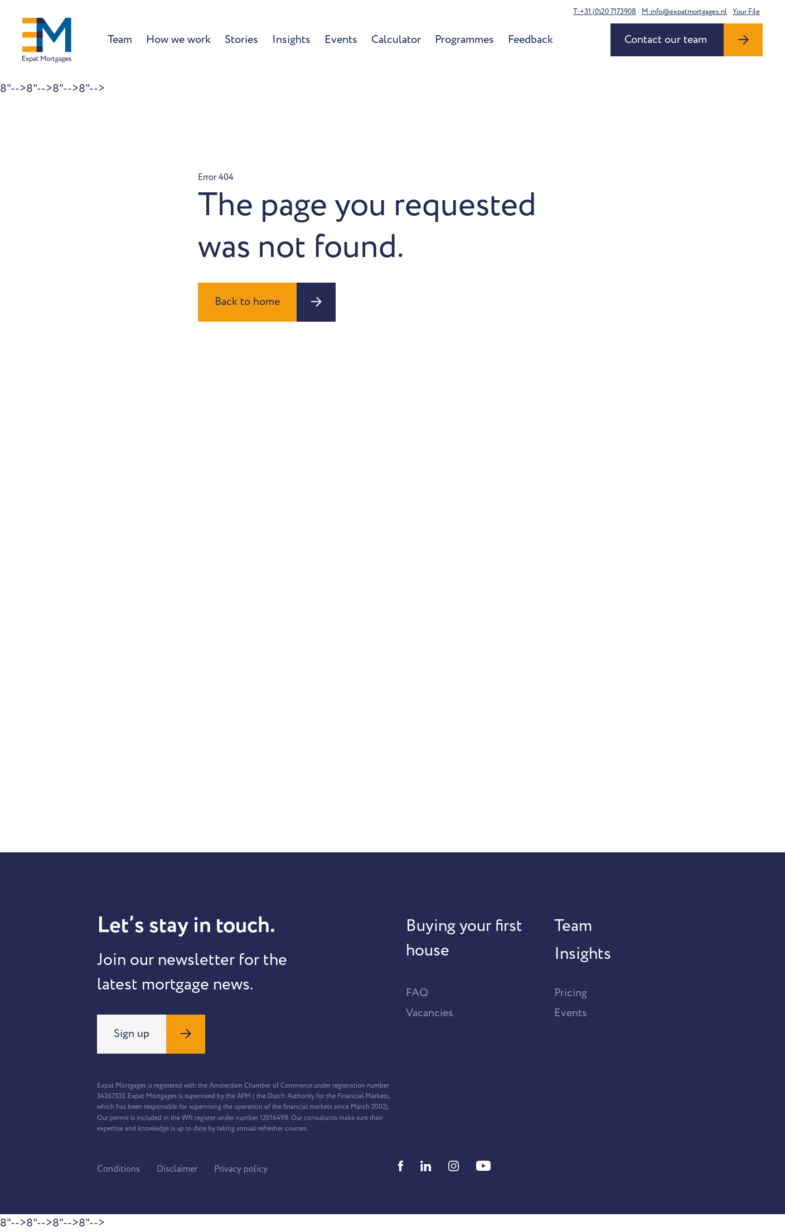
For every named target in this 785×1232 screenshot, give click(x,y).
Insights (291, 39)
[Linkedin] (426, 1166)
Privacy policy (241, 1169)
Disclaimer (177, 1169)
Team (120, 39)
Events (340, 39)
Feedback (530, 39)
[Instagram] (453, 1166)
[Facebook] (401, 1166)
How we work (178, 39)
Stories (241, 39)
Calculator (396, 39)
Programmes (464, 39)
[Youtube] (483, 1166)
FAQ (417, 993)
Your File (746, 12)
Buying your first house (464, 938)
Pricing (570, 993)
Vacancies (429, 1013)
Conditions (118, 1169)
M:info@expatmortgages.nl (684, 12)
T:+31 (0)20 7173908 (604, 12)
